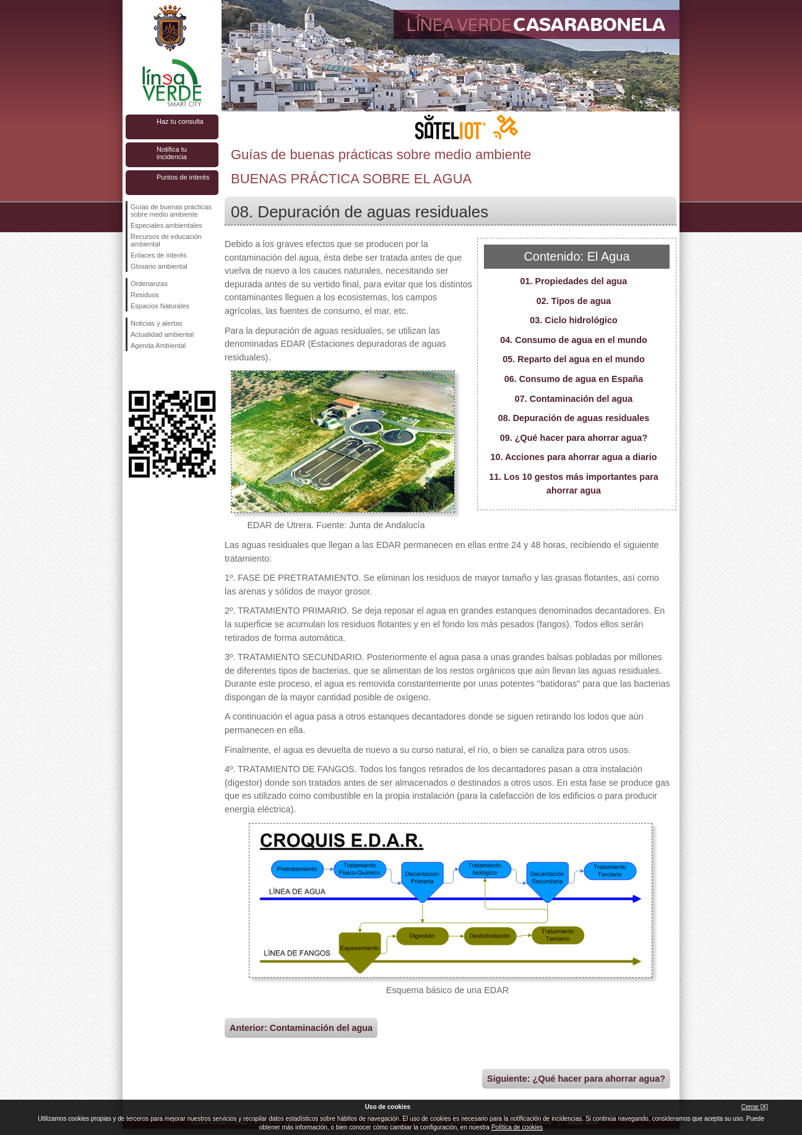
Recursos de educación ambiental (166, 240)
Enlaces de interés (159, 255)
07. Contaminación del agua (573, 399)
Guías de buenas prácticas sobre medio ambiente (171, 210)
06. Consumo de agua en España (574, 379)
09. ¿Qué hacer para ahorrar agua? (573, 438)
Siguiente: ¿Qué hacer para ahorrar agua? (576, 1079)
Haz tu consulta (180, 121)
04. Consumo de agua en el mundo (573, 340)
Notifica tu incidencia (172, 153)
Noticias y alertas (157, 323)
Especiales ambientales (166, 225)
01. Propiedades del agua (573, 281)
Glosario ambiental (159, 266)
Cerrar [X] (754, 1106)
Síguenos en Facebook (133, 370)
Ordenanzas (149, 283)
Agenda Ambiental (158, 345)
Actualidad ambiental (162, 334)
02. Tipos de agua (574, 301)
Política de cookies (517, 1127)
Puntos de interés (183, 177)
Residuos (145, 294)
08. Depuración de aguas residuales (574, 418)
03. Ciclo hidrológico (574, 320)
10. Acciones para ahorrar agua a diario (573, 457)
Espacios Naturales (160, 306)
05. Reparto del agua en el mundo (573, 359)
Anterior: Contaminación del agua (301, 1028)
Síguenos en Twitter (153, 370)
